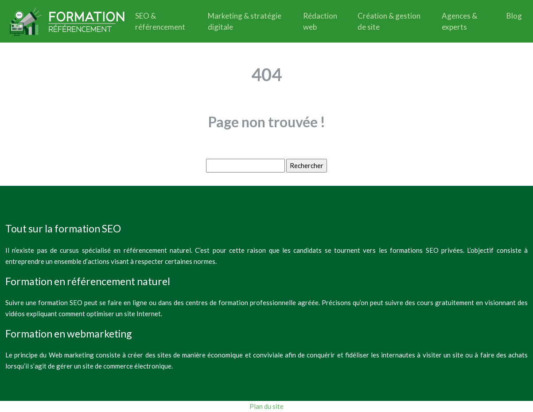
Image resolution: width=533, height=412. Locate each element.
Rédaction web (320, 21)
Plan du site (266, 406)
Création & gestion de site (389, 21)
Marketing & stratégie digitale (244, 21)
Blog (514, 15)
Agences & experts (459, 21)
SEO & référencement (160, 21)
